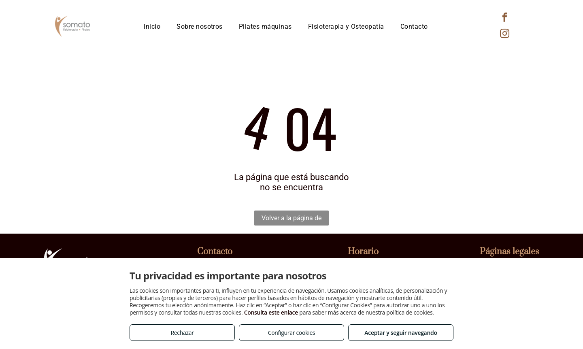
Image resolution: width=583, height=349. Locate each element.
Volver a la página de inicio (291, 220)
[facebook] (505, 18)
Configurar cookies (291, 332)
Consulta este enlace (271, 312)
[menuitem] (152, 26)
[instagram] (505, 34)
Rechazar (182, 332)
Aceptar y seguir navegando (400, 332)
